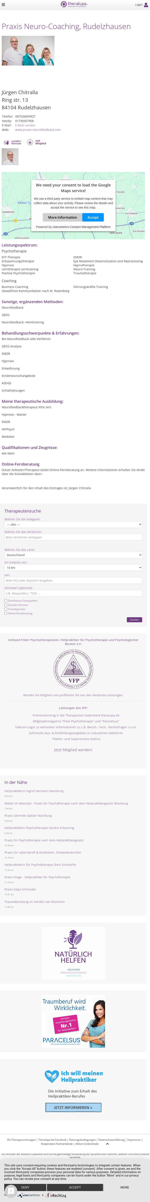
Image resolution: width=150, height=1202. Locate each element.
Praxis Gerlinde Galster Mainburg (28, 816)
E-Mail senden (25, 125)
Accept (93, 217)
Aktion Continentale (87, 1144)
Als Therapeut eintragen (21, 1140)
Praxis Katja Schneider (20, 889)
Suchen (134, 619)
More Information (62, 217)
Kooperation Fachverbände (57, 1144)
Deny (25, 1187)
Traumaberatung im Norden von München (34, 902)
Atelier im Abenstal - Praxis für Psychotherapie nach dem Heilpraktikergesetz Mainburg (66, 803)
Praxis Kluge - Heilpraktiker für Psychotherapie (37, 877)
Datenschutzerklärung (112, 1140)
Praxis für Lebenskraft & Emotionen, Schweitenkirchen (42, 852)
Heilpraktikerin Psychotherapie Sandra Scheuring (39, 828)
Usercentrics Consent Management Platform (82, 227)
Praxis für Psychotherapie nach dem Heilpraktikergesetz (44, 840)
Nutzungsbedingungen (82, 1140)
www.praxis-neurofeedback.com (38, 130)
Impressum (134, 1140)
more (124, 1187)
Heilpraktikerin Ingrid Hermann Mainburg (34, 791)
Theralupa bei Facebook (52, 1140)
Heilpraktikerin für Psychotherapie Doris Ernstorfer (40, 865)
